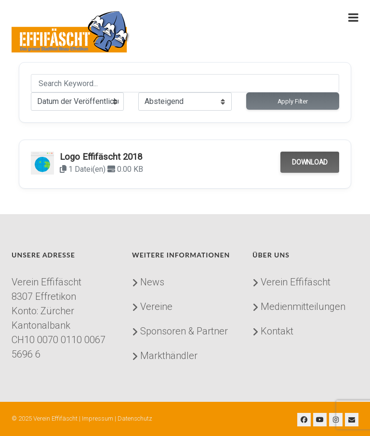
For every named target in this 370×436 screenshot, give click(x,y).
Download (310, 162)
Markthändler (169, 355)
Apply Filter (293, 101)
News (152, 282)
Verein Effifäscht (295, 282)
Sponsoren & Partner (184, 331)
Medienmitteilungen (303, 306)
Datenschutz (135, 418)
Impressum (97, 418)
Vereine (156, 306)
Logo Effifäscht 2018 (101, 157)
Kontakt (277, 331)
